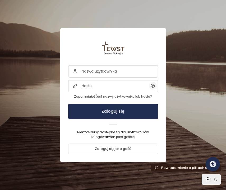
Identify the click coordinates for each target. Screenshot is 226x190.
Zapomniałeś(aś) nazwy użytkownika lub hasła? (113, 96)
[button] (211, 179)
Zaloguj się (113, 111)
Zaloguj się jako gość (113, 148)
